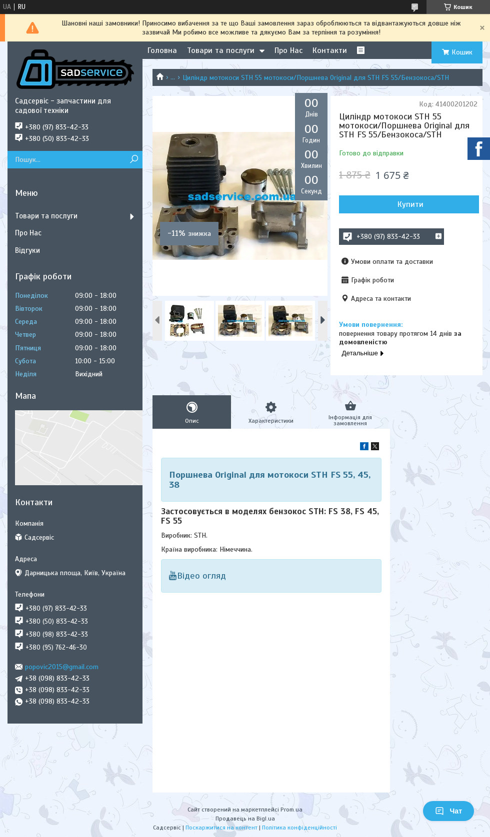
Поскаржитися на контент (222, 827)
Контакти (329, 50)
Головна (162, 50)
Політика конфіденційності (299, 827)
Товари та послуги (220, 50)
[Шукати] (133, 159)
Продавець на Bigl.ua (245, 818)
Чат (448, 811)
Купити (411, 204)
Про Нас (288, 50)
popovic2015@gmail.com (61, 667)
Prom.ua (291, 809)
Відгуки (27, 250)
